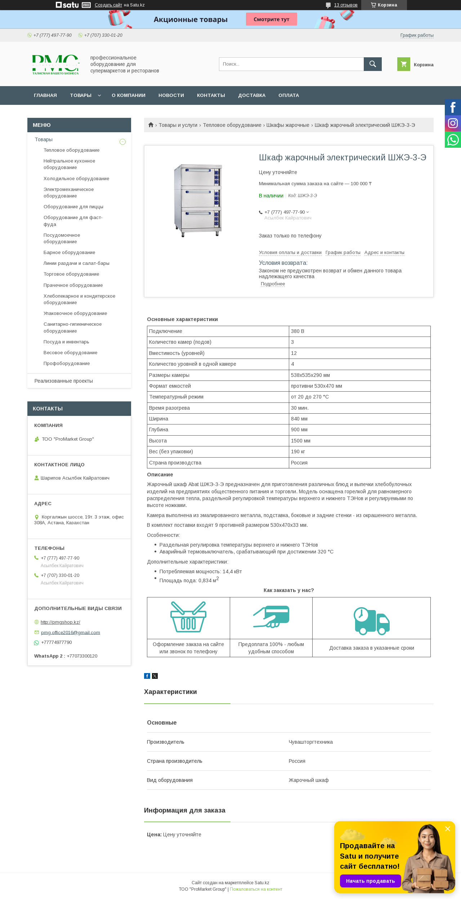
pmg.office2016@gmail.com (70, 632)
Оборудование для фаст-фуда (73, 221)
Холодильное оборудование (76, 178)
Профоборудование (67, 363)
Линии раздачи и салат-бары (76, 263)
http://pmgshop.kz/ (60, 622)
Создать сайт (108, 5)
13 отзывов (346, 5)
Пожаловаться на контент (256, 889)
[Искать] (373, 64)
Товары (80, 95)
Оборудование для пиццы (73, 206)
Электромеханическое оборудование (69, 193)
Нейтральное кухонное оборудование (69, 164)
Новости (171, 95)
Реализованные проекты (64, 381)
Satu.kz (262, 882)
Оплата (288, 95)
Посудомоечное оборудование (62, 238)
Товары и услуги (177, 125)
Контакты (211, 95)
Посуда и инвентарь (66, 341)
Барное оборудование (69, 252)
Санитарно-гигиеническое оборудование (73, 327)
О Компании (129, 95)
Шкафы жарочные (288, 125)
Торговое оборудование (71, 274)
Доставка (251, 95)
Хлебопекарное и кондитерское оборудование (79, 299)
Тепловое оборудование (232, 125)
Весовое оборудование (70, 352)
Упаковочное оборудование (75, 313)
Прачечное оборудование (73, 285)
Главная (45, 95)
